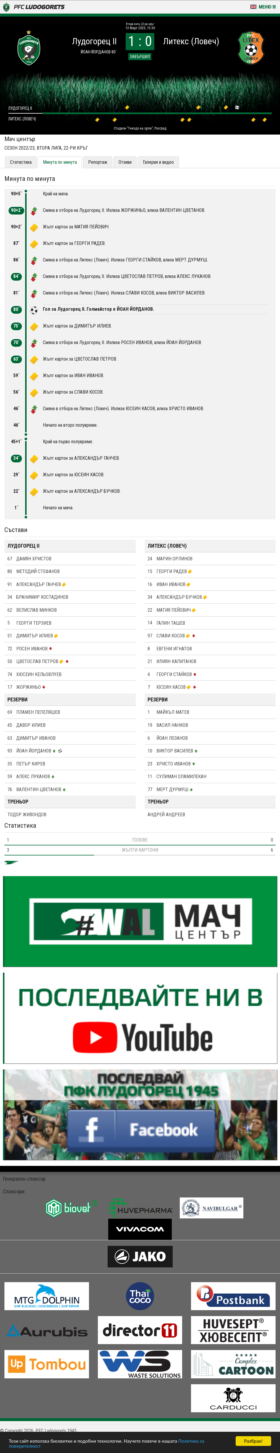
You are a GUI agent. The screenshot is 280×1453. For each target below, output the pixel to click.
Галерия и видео (158, 162)
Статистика (21, 162)
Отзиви (125, 162)
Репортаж (97, 162)
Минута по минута (60, 162)
